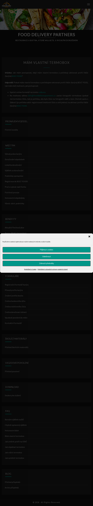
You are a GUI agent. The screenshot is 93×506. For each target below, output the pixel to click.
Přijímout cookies (46, 249)
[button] (89, 236)
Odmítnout (46, 256)
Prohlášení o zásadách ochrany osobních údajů (53, 269)
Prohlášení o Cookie (30, 269)
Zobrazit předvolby (46, 263)
